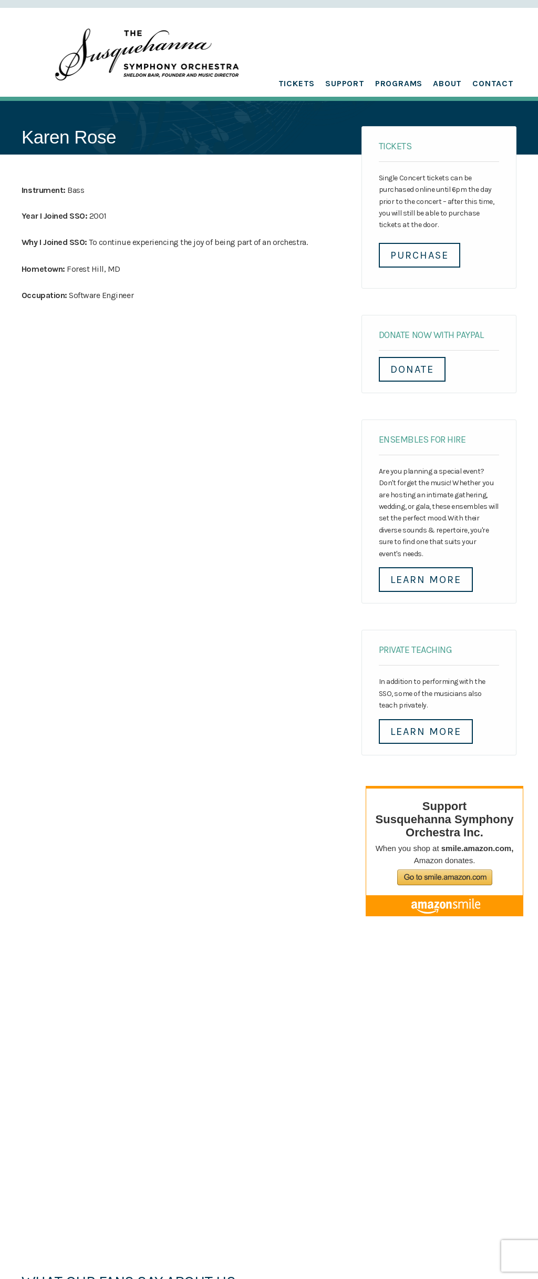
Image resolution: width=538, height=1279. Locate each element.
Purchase (419, 255)
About (447, 83)
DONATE (412, 369)
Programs (398, 83)
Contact (493, 83)
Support (345, 83)
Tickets (296, 83)
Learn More (425, 580)
